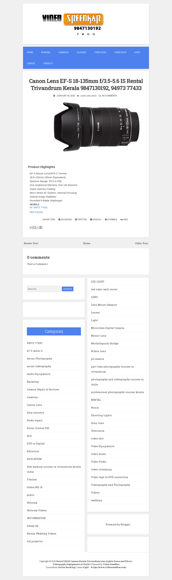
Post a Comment (37, 264)
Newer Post (31, 243)
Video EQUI (100, 52)
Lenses (31, 63)
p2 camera (97, 358)
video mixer (98, 454)
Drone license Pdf (38, 428)
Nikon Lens (98, 351)
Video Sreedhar (111, 564)
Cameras (63, 52)
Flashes (81, 52)
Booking (45, 52)
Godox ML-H (34, 487)
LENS (94, 297)
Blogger (125, 524)
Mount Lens (98, 335)
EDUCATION (34, 459)
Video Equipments (102, 446)
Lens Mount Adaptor (104, 304)
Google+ (96, 219)
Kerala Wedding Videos (41, 533)
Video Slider (98, 461)
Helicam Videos (37, 510)
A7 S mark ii (34, 350)
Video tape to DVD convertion (109, 477)
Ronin (95, 407)
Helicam (32, 502)
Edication (33, 451)
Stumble (111, 219)
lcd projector (35, 541)
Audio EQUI (120, 52)
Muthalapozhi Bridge (104, 343)
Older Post (141, 243)
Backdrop (33, 381)
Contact (48, 63)
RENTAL (96, 399)
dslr (29, 435)
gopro (30, 495)
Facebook (65, 219)
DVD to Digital (36, 443)
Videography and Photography (110, 484)
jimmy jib (32, 525)
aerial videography (39, 366)
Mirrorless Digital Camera (107, 328)
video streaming (101, 469)
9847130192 (36, 212)
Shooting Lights (101, 415)
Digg (124, 219)
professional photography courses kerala (117, 392)
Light (137, 52)
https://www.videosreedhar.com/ (108, 567)
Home (30, 52)
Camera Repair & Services (43, 389)
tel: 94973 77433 (38, 207)
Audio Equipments (38, 374)
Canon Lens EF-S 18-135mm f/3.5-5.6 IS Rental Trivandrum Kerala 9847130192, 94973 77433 (86, 84)
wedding (96, 500)
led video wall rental (104, 289)
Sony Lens (97, 423)
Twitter (81, 219)
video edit (97, 438)
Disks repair (34, 420)
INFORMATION (36, 518)
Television (97, 430)
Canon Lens (85, 96)
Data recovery (35, 412)
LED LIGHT (97, 281)
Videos (95, 492)
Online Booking (66, 567)
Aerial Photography (39, 358)
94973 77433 (34, 343)
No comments (109, 95)
